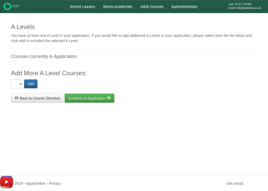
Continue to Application (89, 97)
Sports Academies (118, 6)
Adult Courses (151, 6)
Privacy (55, 183)
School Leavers (82, 6)
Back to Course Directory (37, 97)
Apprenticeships (184, 6)
